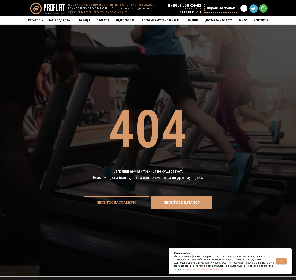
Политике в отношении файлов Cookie (202, 269)
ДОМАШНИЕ (145, 8)
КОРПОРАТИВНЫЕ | (103, 8)
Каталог (34, 20)
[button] (220, 8)
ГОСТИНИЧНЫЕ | (126, 8)
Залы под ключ (59, 20)
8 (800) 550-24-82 (184, 5)
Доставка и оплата (218, 20)
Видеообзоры (125, 20)
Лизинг (193, 20)
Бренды (84, 20)
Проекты (103, 20)
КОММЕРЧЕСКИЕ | (79, 8)
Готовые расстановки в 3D (161, 20)
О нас (243, 20)
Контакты (261, 20)
